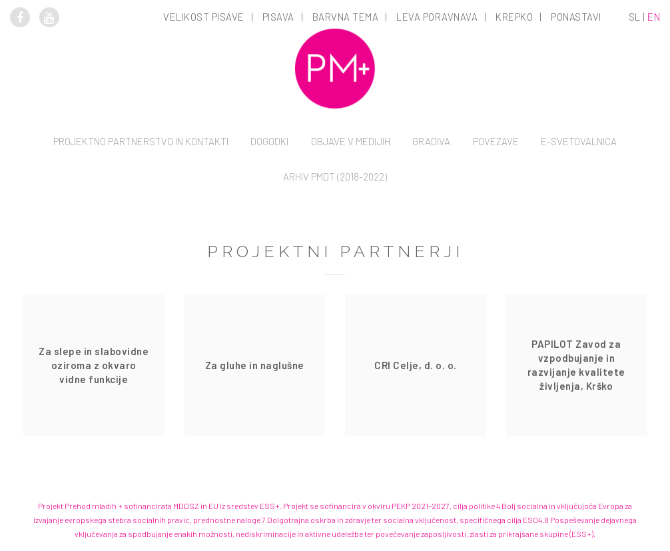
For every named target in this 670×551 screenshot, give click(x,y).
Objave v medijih (350, 141)
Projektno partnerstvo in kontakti (140, 141)
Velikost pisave (203, 17)
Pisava (278, 17)
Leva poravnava (437, 17)
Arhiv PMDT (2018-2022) (335, 177)
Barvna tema (345, 17)
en (653, 17)
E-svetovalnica (579, 141)
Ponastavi (576, 17)
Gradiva (431, 141)
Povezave (496, 141)
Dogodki (269, 141)
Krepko (514, 17)
